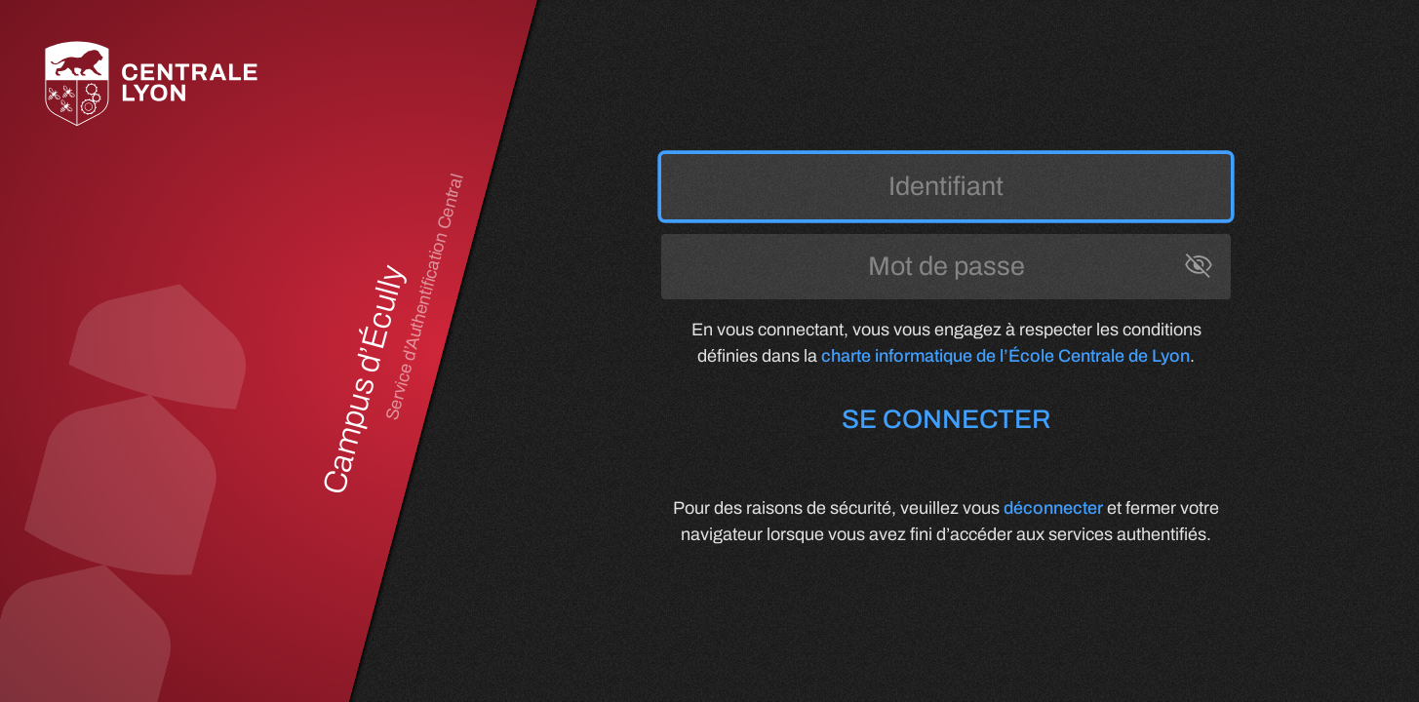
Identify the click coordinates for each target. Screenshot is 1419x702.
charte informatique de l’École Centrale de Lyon (1005, 356)
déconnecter (1053, 508)
